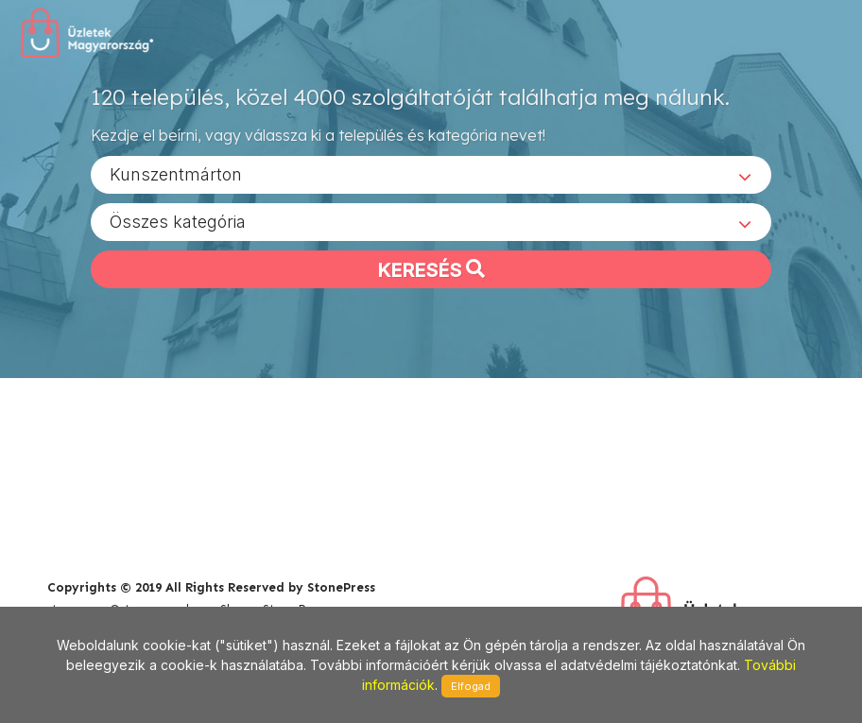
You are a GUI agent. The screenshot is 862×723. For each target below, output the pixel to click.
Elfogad (471, 686)
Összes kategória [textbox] (178, 221)
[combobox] (431, 174)
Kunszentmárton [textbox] (176, 173)
